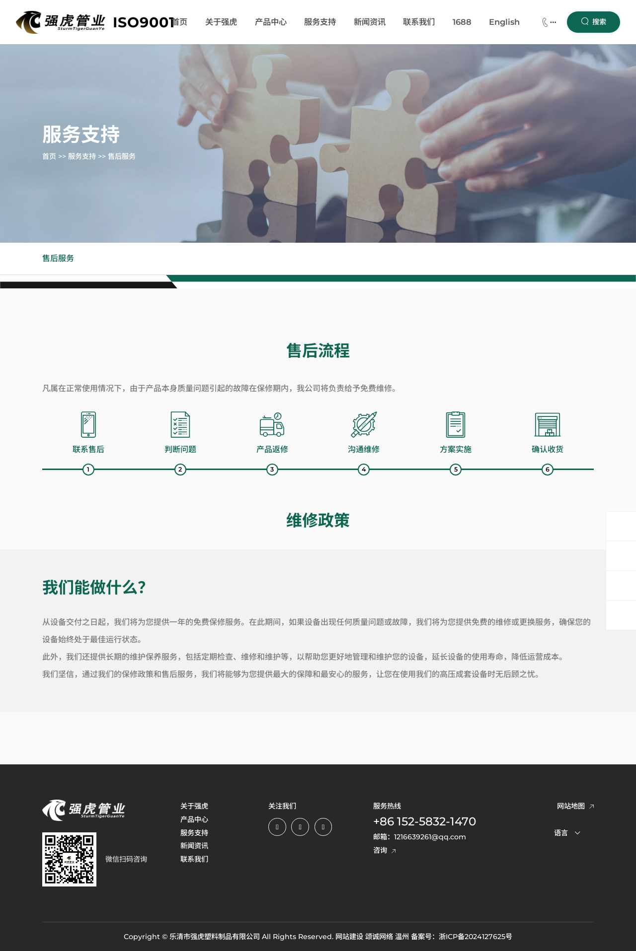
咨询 (384, 850)
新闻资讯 (370, 22)
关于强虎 (221, 22)
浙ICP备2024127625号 (475, 936)
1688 (462, 22)
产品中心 (271, 22)
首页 (179, 22)
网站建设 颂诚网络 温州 (372, 936)
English (504, 22)
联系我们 (419, 22)
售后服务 (122, 156)
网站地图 (575, 806)
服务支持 (320, 22)
